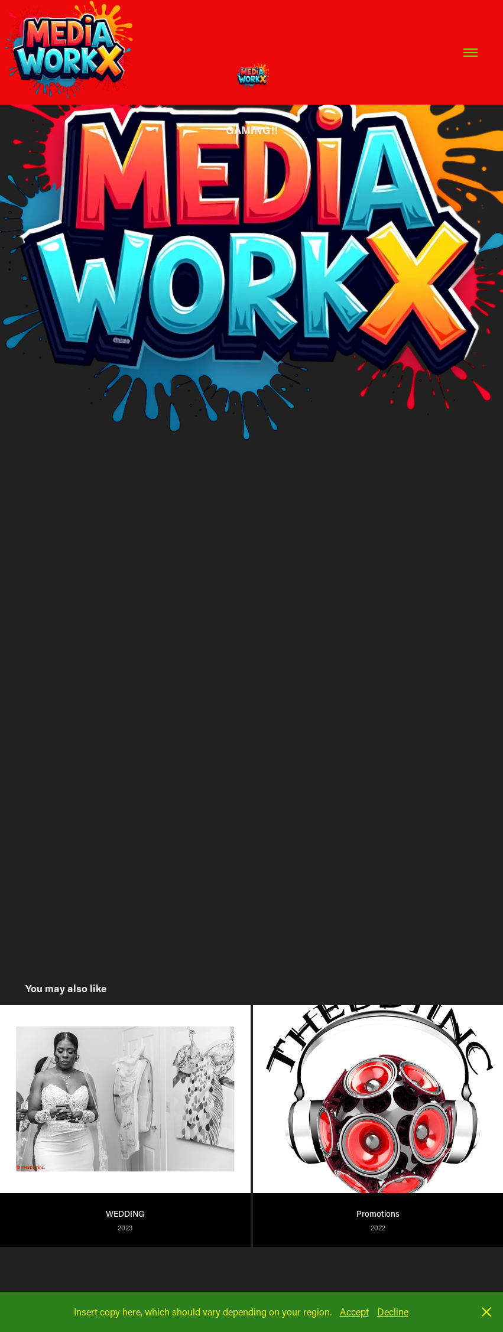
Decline (392, 1311)
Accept (354, 1311)
